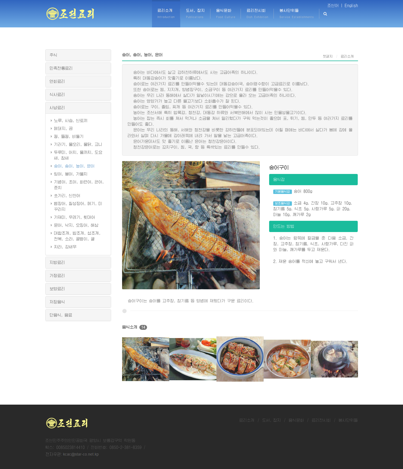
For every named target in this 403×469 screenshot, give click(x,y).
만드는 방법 (283, 226)
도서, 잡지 (271, 420)
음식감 (279, 179)
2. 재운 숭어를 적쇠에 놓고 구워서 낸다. (310, 261)
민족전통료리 (61, 68)
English (351, 5)
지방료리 (57, 262)
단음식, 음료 (61, 315)
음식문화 (296, 420)
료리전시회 (321, 420)
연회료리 (57, 81)
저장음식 (57, 302)
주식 (53, 55)
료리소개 (247, 420)
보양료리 (57, 289)
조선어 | (335, 5)
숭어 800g (292, 191)
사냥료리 (57, 108)
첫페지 (328, 56)
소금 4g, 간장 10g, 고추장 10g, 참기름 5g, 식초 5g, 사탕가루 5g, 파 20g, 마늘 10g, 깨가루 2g (312, 208)
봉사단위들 (348, 420)
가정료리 (57, 276)
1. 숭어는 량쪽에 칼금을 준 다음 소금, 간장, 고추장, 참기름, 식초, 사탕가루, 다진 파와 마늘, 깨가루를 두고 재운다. (313, 243)
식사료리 (57, 94)
